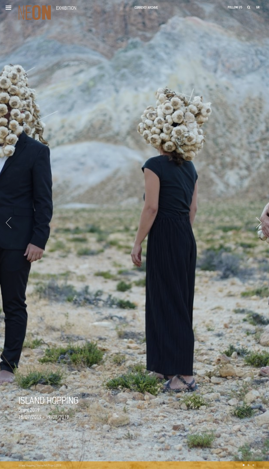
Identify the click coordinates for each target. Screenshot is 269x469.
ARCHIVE (153, 8)
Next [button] (259, 222)
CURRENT (140, 8)
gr (258, 7)
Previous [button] (8, 222)
